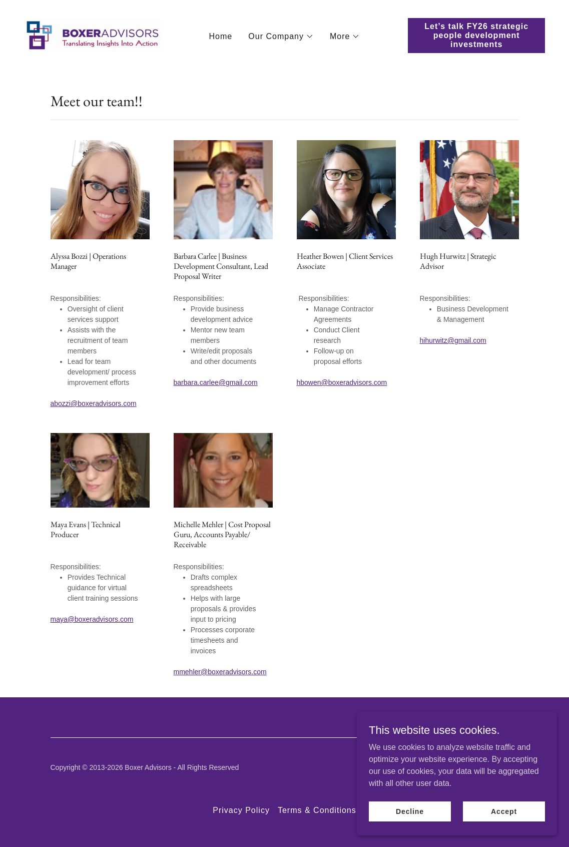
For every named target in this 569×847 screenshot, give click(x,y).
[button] (281, 37)
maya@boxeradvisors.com (92, 619)
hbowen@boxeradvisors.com (342, 382)
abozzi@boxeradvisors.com (94, 403)
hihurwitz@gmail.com (453, 340)
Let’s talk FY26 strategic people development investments (476, 35)
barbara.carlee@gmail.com (216, 382)
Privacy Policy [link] (241, 810)
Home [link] (221, 36)
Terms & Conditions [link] (317, 810)
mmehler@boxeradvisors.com (220, 672)
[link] (92, 35)
